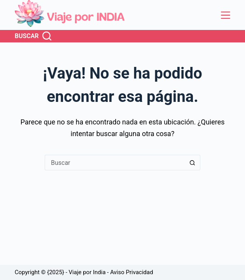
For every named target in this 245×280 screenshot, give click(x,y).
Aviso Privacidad (131, 272)
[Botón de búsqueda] (192, 162)
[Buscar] (33, 36)
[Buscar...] (115, 162)
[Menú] (225, 15)
